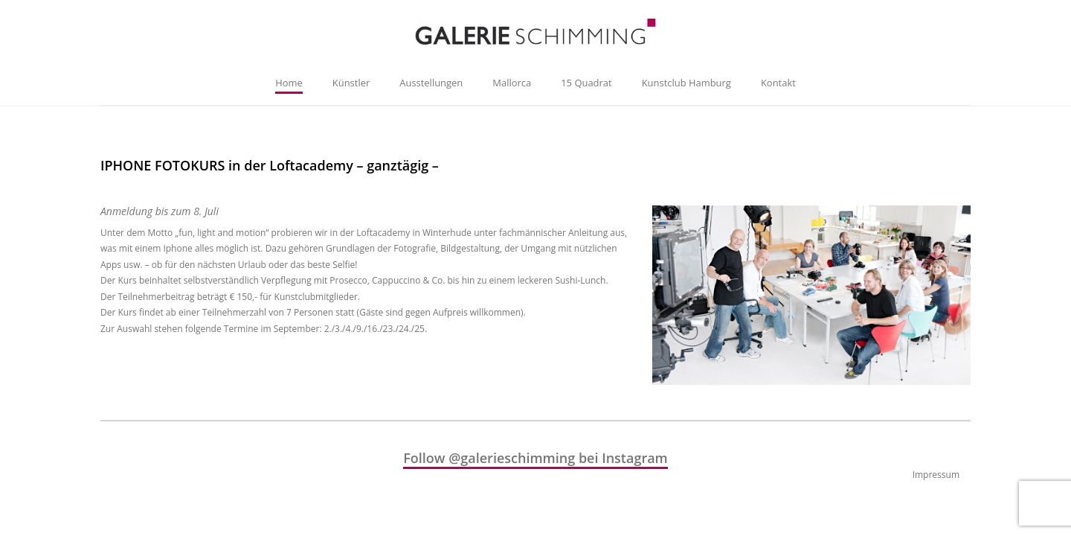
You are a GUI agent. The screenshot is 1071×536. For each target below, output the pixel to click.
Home (289, 82)
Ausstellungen (431, 82)
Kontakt (778, 82)
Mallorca (511, 82)
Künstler (351, 82)
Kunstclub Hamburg (686, 82)
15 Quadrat (586, 82)
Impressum (936, 474)
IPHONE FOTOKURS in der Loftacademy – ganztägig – (269, 165)
